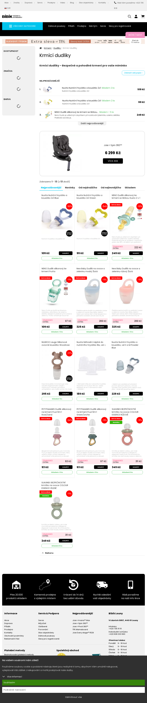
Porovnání (43, 629)
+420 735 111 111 (115, 628)
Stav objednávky (86, 2)
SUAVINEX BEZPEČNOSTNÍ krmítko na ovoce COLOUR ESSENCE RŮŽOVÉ (125, 412)
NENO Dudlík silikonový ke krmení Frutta (54, 270)
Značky (16, 2)
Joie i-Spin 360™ (113, 145)
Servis (39, 2)
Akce (6, 2)
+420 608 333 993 (117, 634)
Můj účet (42, 623)
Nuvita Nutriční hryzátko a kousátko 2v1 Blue (54, 197)
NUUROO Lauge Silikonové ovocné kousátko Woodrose (56, 343)
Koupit (65, 253)
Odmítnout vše (73, 697)
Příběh (71, 26)
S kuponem (118, 246)
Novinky (70, 187)
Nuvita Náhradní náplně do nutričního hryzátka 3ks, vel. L (91, 343)
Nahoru (47, 553)
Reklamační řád (11, 638)
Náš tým (93, 26)
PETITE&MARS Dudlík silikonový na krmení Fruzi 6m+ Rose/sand (56, 412)
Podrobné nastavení (15, 689)
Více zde (113, 161)
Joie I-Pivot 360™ (80, 626)
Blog (72, 2)
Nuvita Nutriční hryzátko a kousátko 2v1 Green (89, 197)
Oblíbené (42, 626)
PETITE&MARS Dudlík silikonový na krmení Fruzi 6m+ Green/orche (91, 412)
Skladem (130, 187)
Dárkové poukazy (56, 26)
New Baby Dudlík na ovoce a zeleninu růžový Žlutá (126, 270)
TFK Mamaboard (80, 629)
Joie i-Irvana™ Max (81, 620)
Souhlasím (9, 682)
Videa (62, 2)
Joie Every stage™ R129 (83, 632)
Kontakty (102, 2)
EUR (7, 8)
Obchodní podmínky (14, 635)
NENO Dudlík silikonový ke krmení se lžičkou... (76, 112)
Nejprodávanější (51, 187)
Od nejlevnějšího (111, 187)
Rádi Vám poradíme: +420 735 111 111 (129, 5)
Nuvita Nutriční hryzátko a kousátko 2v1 (81, 87)
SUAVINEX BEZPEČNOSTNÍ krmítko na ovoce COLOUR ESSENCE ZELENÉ (54, 485)
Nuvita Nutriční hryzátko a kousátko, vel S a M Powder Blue (125, 345)
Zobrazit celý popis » (133, 73)
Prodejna (51, 2)
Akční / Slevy (135, 34)
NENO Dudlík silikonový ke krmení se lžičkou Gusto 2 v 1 (126, 197)
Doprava (28, 2)
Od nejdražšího (88, 187)
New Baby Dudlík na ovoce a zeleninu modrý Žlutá (91, 270)
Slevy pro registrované (120, 26)
